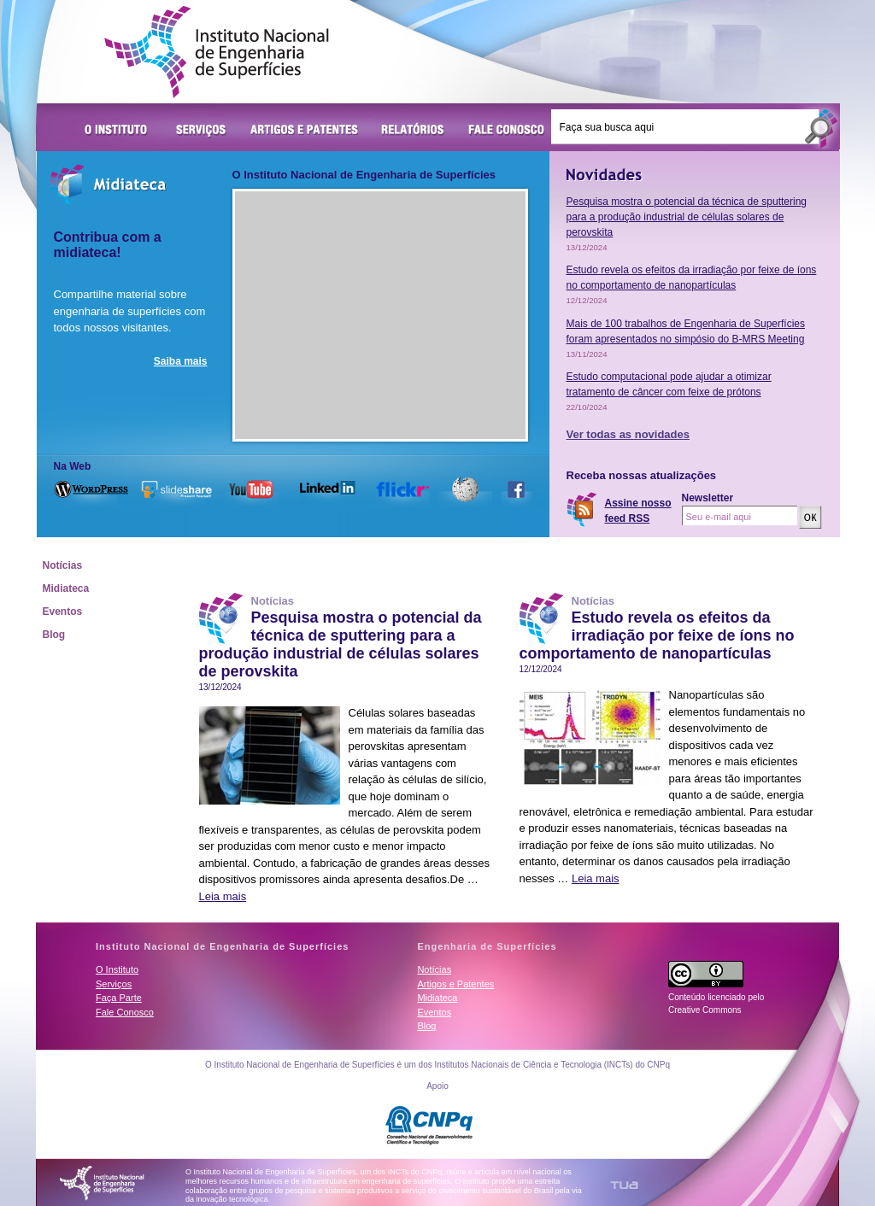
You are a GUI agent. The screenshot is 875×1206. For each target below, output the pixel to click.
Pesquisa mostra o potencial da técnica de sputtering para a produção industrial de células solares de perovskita (687, 217)
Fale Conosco (506, 130)
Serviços (201, 130)
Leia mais (223, 896)
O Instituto (119, 130)
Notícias (63, 565)
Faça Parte (119, 997)
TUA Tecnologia (624, 1185)
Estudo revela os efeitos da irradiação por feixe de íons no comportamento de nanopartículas (657, 635)
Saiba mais (181, 361)
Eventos (63, 612)
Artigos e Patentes (304, 130)
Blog (54, 635)
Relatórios (413, 130)
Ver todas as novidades (628, 434)
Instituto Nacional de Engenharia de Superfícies (216, 52)
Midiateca (66, 588)
